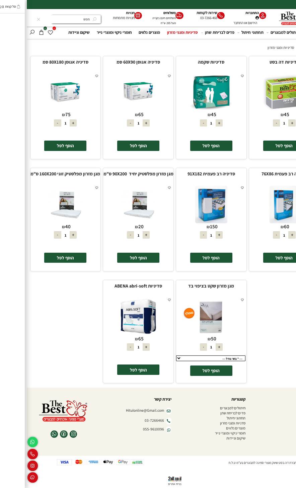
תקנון (289, 427)
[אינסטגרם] (5, 465)
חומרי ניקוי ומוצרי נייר (87, 32)
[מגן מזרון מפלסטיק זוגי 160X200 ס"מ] (38, 221)
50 (187, 338)
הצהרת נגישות (283, 432)
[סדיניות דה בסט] (257, 109)
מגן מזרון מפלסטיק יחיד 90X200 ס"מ (112, 174)
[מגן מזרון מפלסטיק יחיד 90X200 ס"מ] (111, 221)
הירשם (225, 22)
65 (114, 114)
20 (114, 226)
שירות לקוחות (180, 12)
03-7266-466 (182, 17)
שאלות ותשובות (282, 417)
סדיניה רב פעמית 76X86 (257, 174)
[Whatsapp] (5, 442)
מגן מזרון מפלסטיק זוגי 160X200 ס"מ (38, 174)
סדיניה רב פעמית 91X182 (184, 174)
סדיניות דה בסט (257, 62)
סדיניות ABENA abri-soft (111, 286)
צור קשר (287, 437)
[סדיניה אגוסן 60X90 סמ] (111, 109)
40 (41, 226)
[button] (257, 146)
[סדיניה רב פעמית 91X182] (184, 221)
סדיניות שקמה (184, 62)
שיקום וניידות (52, 32)
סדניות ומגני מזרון (206, 422)
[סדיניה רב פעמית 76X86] (257, 221)
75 (41, 114)
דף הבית (286, 32)
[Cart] (14, 32)
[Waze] (5, 477)
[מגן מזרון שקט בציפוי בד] (184, 333)
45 (260, 114)
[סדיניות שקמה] (184, 109)
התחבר (212, 22)
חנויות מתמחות (97, 17)
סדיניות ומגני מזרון (155, 32)
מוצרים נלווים (122, 32)
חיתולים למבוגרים (257, 32)
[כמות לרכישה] (257, 123)
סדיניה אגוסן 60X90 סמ (111, 62)
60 (260, 226)
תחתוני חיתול (224, 32)
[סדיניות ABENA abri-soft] (111, 333)
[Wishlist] (23, 32)
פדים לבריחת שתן (191, 32)
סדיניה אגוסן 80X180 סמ (39, 62)
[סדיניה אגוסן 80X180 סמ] (38, 109)
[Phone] (5, 453)
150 (187, 226)
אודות (288, 412)
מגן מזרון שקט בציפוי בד (184, 286)
